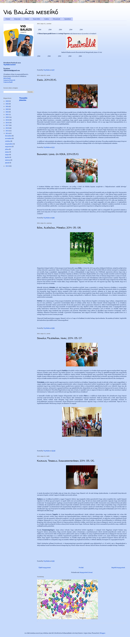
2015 (7, 131)
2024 (7, 106)
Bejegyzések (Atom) (86, 572)
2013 (7, 166)
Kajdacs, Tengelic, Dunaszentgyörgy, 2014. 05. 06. (65, 460)
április (7, 157)
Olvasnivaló (56, 19)
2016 (7, 128)
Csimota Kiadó (8, 82)
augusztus (8, 146)
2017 (7, 125)
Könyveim (17, 19)
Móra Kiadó (7, 78)
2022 (7, 112)
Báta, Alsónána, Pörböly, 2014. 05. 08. (59, 227)
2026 (7, 101)
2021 (7, 114)
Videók (27, 19)
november (8, 138)
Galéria (46, 19)
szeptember (9, 144)
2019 (7, 120)
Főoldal (8, 19)
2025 (7, 104)
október (8, 141)
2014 (7, 133)
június (7, 152)
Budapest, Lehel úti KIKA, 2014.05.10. (58, 154)
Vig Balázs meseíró (30, 12)
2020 (7, 117)
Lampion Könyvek (9, 80)
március (8, 160)
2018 (7, 122)
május (7, 154)
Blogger (102, 633)
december (8, 136)
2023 (7, 109)
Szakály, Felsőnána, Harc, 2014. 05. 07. (59, 338)
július (7, 149)
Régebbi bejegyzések (118, 567)
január (7, 162)
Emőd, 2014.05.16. (46, 79)
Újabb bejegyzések (45, 567)
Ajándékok (67, 19)
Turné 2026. (36, 19)
